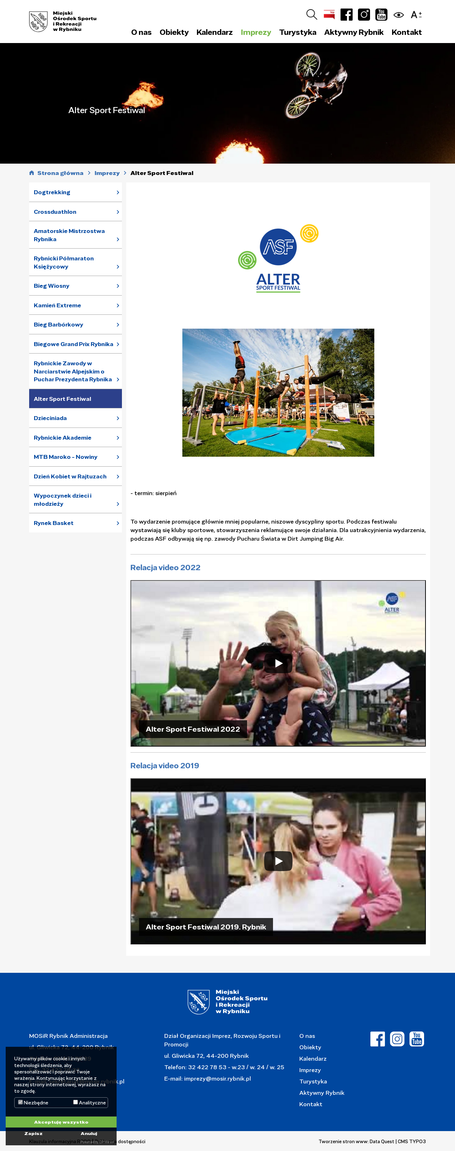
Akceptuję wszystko (61, 1121)
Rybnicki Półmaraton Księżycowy (64, 262)
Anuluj (89, 1133)
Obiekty (310, 1047)
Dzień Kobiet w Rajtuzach (70, 476)
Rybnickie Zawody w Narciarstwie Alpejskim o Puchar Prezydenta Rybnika (73, 371)
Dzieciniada (50, 418)
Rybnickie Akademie (62, 437)
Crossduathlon (55, 211)
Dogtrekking (52, 192)
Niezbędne (33, 1102)
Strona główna (60, 173)
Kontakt (407, 32)
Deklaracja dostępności (120, 1141)
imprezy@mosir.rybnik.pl (217, 1078)
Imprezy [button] (256, 32)
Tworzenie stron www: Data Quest (356, 1141)
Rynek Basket (54, 523)
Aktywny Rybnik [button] (354, 32)
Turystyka (313, 1081)
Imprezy (310, 1069)
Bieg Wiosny (51, 285)
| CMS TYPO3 (411, 1141)
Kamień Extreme (57, 305)
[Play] (278, 663)
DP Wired (106, 1142)
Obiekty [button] (174, 32)
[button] (418, 13)
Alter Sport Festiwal (62, 399)
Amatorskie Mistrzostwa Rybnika (69, 235)
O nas (307, 1035)
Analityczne (89, 1102)
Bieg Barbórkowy (58, 324)
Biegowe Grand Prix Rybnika (73, 344)
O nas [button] (141, 32)
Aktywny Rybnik (321, 1092)
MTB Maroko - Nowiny (65, 456)
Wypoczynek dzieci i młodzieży (62, 499)
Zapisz (33, 1133)
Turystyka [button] (297, 32)
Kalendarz (215, 32)
